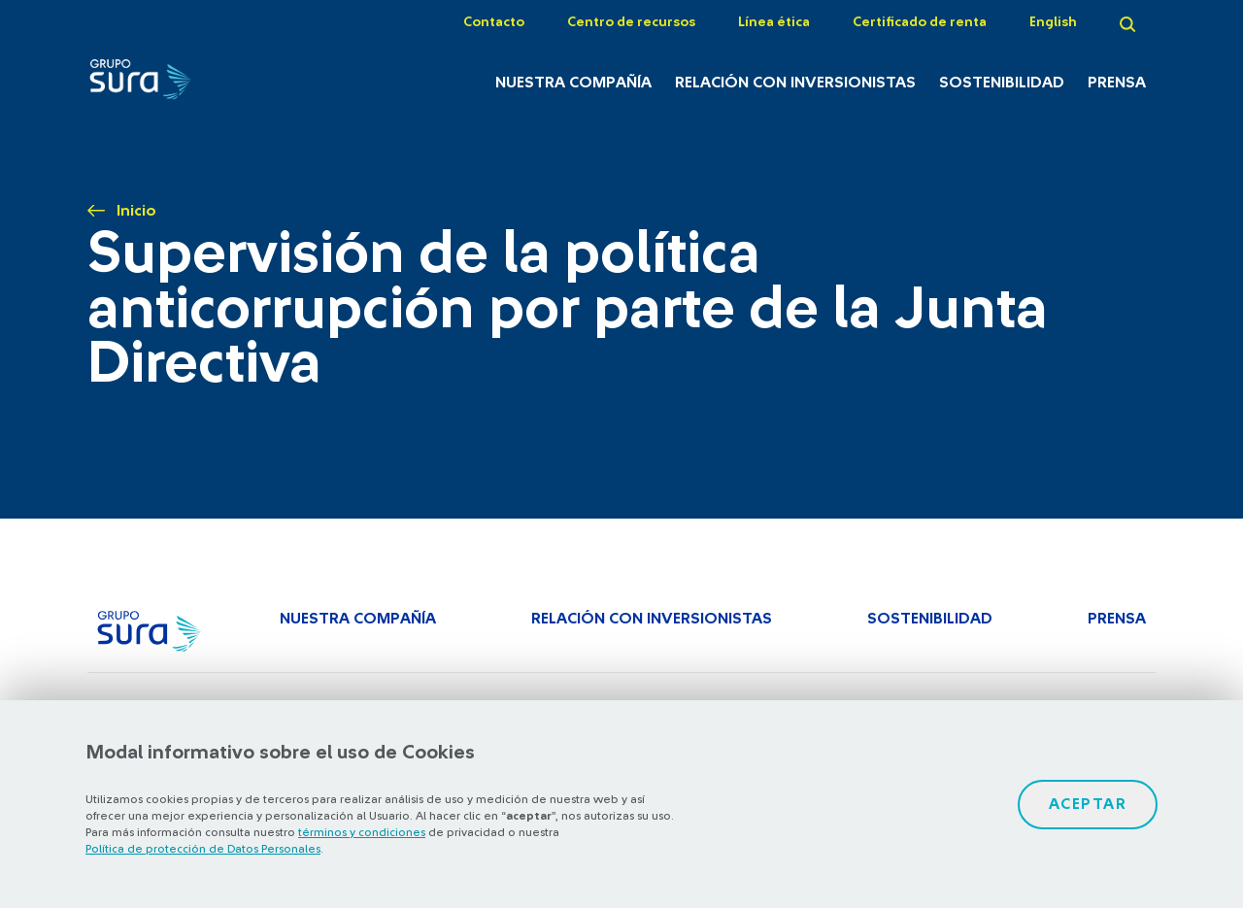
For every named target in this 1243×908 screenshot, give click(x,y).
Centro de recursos (631, 22)
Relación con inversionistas (795, 82)
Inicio (136, 211)
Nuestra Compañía (573, 82)
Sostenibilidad (1001, 82)
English (1053, 22)
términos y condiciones (361, 832)
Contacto (493, 22)
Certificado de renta (920, 22)
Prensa (1117, 82)
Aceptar (1088, 804)
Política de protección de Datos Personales (202, 849)
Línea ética (774, 22)
